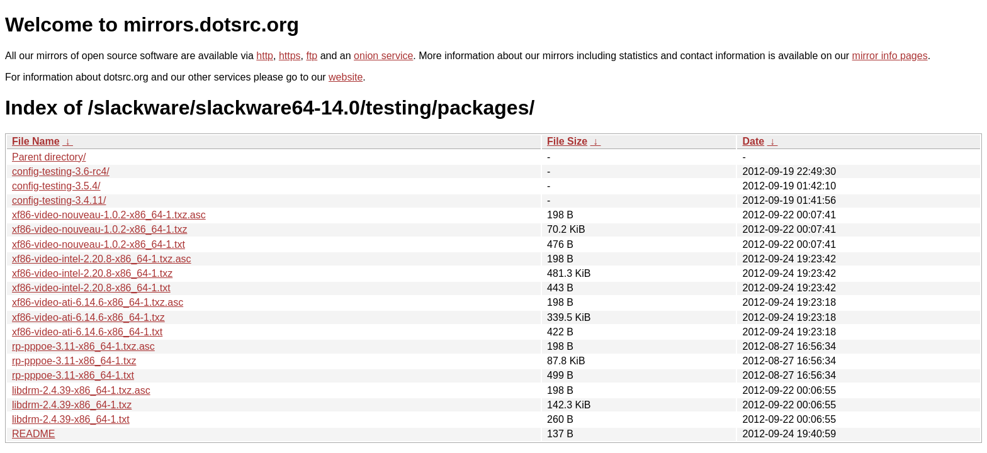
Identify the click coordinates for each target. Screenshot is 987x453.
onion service (383, 55)
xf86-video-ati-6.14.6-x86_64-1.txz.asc (97, 302)
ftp (311, 55)
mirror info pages (890, 55)
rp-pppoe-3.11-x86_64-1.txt (73, 375)
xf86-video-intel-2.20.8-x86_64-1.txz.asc (101, 259)
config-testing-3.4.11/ (59, 200)
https (290, 55)
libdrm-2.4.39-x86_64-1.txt (71, 419)
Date (753, 141)
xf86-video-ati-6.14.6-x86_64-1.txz (88, 317)
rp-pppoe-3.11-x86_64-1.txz (74, 360)
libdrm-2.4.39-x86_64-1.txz (72, 405)
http (264, 55)
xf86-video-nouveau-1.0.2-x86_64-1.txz (99, 229)
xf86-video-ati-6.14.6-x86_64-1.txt (87, 332)
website (346, 77)
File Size (567, 141)
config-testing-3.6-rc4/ (61, 171)
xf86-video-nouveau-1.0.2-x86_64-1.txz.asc (109, 215)
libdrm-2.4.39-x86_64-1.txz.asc (81, 390)
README (33, 433)
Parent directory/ (49, 157)
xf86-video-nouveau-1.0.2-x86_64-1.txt (98, 244)
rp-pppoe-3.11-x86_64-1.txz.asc (83, 346)
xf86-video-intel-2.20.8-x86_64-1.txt (91, 287)
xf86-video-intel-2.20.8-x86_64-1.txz (92, 273)
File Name (36, 141)
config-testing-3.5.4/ (56, 186)
